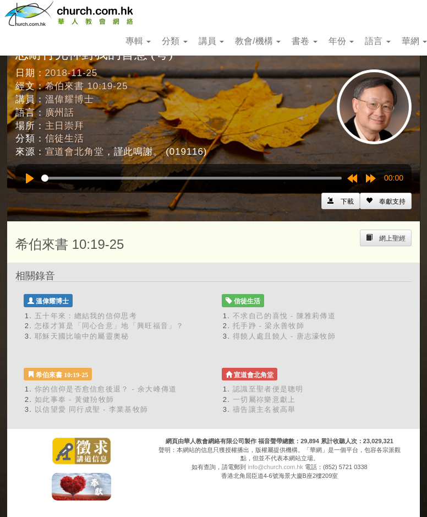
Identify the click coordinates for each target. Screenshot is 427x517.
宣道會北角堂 (74, 151)
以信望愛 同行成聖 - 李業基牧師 (91, 409)
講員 (211, 41)
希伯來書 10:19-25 (86, 86)
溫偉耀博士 (69, 99)
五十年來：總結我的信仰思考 (86, 316)
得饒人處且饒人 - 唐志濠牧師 (284, 336)
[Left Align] (386, 201)
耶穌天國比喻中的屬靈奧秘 (82, 336)
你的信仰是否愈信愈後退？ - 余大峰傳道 (106, 389)
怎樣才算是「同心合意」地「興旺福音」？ (109, 326)
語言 (377, 41)
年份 (341, 41)
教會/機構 (258, 41)
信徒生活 (64, 138)
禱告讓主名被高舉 (264, 409)
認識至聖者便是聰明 (268, 389)
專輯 (138, 41)
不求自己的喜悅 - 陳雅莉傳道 (284, 316)
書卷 (304, 41)
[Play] (30, 178)
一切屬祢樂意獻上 (264, 399)
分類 (174, 41)
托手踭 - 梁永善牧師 (268, 326)
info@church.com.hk (275, 467)
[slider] (191, 178)
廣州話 (60, 112)
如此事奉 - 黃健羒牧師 (74, 399)
